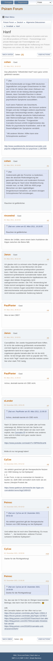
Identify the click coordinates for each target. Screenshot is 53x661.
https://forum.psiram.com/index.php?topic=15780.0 (25, 616)
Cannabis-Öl (20, 432)
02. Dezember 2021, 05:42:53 (14, 507)
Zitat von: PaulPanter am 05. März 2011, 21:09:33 (27, 412)
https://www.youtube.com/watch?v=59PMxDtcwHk (25, 443)
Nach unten (8, 54)
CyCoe (7, 459)
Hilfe (14, 655)
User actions (44, 54)
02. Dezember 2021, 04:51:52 (14, 464)
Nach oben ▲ (35, 655)
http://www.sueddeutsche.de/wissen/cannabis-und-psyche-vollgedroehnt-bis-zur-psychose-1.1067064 (25, 147)
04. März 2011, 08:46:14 (12, 310)
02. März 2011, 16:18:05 (12, 165)
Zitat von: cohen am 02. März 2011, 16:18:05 (25, 226)
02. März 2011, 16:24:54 (12, 220)
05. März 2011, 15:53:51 (12, 337)
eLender (8, 401)
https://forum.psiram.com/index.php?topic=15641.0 (25, 613)
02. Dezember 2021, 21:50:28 (14, 580)
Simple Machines (35, 658)
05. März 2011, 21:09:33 (12, 378)
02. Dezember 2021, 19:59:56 (14, 553)
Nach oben (7, 639)
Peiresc (8, 502)
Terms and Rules (23, 655)
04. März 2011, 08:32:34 (12, 259)
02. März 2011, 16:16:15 (12, 66)
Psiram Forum (12, 9)
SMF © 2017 (24, 658)
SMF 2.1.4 (15, 658)
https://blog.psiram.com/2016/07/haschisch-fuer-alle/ (26, 618)
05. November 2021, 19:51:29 (14, 405)
